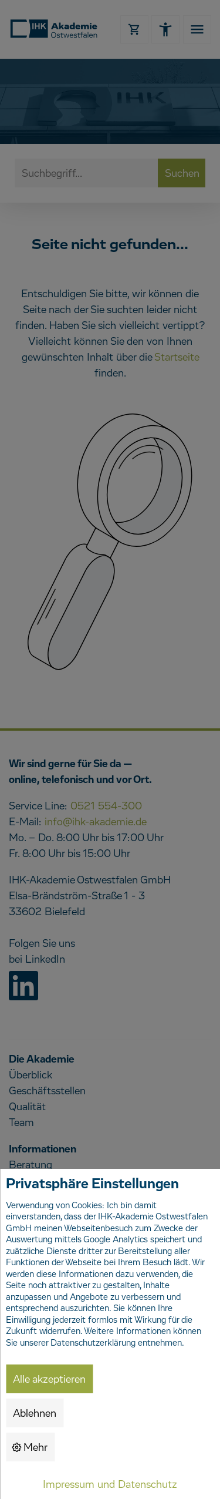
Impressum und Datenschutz (110, 1485)
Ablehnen (34, 1414)
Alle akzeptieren (49, 1379)
